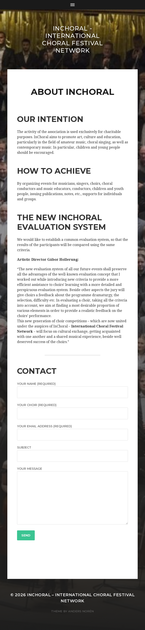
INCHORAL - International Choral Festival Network (72, 39)
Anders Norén (81, 611)
